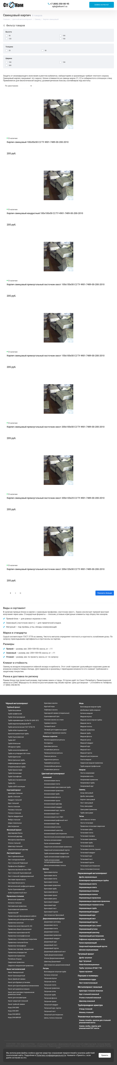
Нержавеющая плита (88, 887)
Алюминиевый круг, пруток (54, 810)
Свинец (82, 790)
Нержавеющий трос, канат (90, 926)
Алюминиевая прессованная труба (57, 787)
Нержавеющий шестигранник (91, 936)
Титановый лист (86, 859)
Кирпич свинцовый (87, 799)
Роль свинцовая (86, 806)
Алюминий (47, 777)
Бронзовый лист (50, 908)
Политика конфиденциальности (51, 1055)
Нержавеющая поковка (89, 891)
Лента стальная (14, 806)
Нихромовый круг (86, 786)
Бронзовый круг (50, 905)
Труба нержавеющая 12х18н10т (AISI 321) (23, 720)
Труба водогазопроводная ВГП (19, 724)
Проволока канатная (16, 923)
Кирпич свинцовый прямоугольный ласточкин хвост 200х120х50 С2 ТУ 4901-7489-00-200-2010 (55, 569)
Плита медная (85, 759)
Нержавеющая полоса (88, 894)
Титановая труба (86, 843)
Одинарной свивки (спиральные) (56, 713)
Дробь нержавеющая (88, 877)
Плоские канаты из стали (54, 720)
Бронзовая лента (50, 875)
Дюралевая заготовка (52, 922)
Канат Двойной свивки (16, 979)
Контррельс (48, 743)
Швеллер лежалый (87, 1001)
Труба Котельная (14, 743)
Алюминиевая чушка (52, 800)
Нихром (82, 770)
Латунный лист (50, 1011)
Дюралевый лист (50, 945)
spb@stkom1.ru (59, 6)
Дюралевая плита (51, 928)
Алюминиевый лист (51, 814)
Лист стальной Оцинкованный (19, 873)
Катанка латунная (51, 975)
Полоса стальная (14, 813)
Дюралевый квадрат (52, 938)
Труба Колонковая (15, 773)
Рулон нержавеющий (88, 943)
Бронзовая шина (50, 899)
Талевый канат (49, 726)
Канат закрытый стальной (18, 1001)
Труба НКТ (12, 740)
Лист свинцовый (86, 803)
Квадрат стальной (15, 800)
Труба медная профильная (90, 766)
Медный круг (85, 746)
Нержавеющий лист (87, 919)
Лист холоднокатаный (16, 860)
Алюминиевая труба (51, 794)
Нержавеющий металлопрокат (92, 873)
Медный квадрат (86, 743)
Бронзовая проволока (52, 885)
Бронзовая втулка (51, 872)
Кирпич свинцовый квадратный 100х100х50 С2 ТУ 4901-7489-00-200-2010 (45, 213)
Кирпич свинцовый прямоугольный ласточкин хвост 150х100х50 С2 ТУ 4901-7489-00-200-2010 (55, 355)
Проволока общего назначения (19, 929)
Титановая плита (86, 833)
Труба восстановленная (17, 780)
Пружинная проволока (16, 956)
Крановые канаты (51, 703)
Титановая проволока (88, 839)
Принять (104, 1055)
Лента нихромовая (87, 773)
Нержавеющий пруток (88, 922)
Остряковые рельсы (51, 750)
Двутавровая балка (15, 833)
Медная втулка (86, 716)
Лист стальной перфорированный (21, 876)
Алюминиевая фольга (52, 797)
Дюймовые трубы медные (90, 710)
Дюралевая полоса (51, 932)
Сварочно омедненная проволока (20, 966)
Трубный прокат (13, 707)
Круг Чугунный (85, 961)
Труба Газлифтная (14, 776)
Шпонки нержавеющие (88, 950)
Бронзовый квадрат (51, 902)
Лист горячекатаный (16, 856)
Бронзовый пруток (51, 912)
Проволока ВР (13, 913)
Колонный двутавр (15, 836)
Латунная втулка (50, 978)
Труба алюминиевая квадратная (56, 853)
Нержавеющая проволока (90, 898)
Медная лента (85, 723)
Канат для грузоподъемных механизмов (23, 986)
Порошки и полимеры (88, 976)
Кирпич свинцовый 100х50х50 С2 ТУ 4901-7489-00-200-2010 (37, 142)
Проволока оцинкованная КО (19, 932)
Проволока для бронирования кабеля (22, 916)
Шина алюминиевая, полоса (55, 865)
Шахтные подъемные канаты (55, 733)
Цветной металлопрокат (53, 773)
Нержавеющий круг (87, 915)
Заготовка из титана (88, 819)
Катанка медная (86, 713)
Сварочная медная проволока (91, 763)
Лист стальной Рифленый (18, 863)
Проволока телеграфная (17, 946)
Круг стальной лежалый (89, 994)
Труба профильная (15, 714)
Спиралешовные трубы (16, 767)
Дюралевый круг (50, 942)
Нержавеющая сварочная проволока (94, 901)
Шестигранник (13, 826)
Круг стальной (13, 803)
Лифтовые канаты (51, 710)
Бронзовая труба (50, 889)
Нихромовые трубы (87, 783)
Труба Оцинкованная (16, 737)
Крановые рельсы (51, 746)
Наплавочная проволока (17, 906)
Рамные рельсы (50, 756)
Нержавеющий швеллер (89, 932)
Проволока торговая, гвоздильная (20, 949)
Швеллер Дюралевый (52, 961)
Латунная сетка (50, 991)
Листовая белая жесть (16, 883)
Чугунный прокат (86, 954)
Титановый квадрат (87, 853)
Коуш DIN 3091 (13, 1011)
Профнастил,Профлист (16, 866)
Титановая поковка (87, 836)
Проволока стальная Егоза (18, 942)
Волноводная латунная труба (55, 972)
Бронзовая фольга (51, 892)
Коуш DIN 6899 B (14, 1014)
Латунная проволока (52, 988)
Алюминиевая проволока (53, 790)
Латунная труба (50, 995)
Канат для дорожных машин (19, 989)
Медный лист (85, 750)
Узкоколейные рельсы (52, 766)
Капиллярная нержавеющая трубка (94, 880)
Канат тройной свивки (16, 1004)
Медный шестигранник (89, 756)
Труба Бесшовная (14, 710)
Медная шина (85, 740)
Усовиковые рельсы (51, 769)
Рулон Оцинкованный (16, 889)
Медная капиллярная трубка (91, 720)
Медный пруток (86, 753)
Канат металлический (16, 969)
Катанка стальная (15, 903)
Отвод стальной (85, 1009)
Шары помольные (15, 823)
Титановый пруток (87, 862)
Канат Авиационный (16, 972)
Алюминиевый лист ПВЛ (53, 817)
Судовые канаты (50, 723)
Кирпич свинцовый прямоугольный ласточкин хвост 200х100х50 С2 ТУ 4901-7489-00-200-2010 (55, 426)
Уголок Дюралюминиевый (54, 958)
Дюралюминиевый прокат (54, 919)
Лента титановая (86, 823)
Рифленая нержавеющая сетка (92, 939)
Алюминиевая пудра (87, 979)
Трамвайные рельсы (52, 763)
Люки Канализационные (89, 965)
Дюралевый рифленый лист (55, 952)
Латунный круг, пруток (52, 1008)
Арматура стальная (15, 793)
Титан (81, 816)
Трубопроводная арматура (90, 1005)
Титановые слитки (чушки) (90, 849)
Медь (81, 703)
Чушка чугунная (85, 972)
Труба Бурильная (14, 757)
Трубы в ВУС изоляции (16, 786)
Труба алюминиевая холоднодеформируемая (53, 861)
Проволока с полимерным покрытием (22, 939)
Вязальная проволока (16, 899)
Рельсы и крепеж (50, 736)
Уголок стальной (14, 843)
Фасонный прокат (14, 830)
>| (20, 593)
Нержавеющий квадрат (89, 912)
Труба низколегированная (18, 750)
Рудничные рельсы (51, 759)
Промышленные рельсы (53, 753)
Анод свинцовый (86, 793)
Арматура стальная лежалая (91, 991)
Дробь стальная (14, 796)
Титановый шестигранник (90, 866)
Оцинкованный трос (51, 716)
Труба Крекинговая (15, 770)
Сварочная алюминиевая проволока (58, 847)
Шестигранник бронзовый (54, 915)
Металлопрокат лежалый (90, 987)
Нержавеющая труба (88, 908)
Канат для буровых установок (19, 982)
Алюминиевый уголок (52, 827)
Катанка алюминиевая (52, 840)
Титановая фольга (87, 846)
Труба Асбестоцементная (17, 730)
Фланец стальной (86, 1012)
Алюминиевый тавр (51, 824)
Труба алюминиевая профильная (56, 857)
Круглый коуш (49, 706)
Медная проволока (87, 730)
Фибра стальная (14, 820)
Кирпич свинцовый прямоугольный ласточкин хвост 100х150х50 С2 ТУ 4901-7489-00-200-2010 (55, 284)
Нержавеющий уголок (88, 929)
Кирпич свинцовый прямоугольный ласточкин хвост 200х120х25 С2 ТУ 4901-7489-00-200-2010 (55, 498)
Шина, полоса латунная (53, 1018)
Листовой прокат (14, 853)
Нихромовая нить (86, 776)
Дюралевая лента (51, 925)
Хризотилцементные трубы (18, 734)
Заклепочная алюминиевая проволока (59, 837)
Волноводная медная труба (90, 707)
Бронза (46, 869)
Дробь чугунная (85, 958)
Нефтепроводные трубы (17, 763)
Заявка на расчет (101, 5)
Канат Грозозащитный (16, 976)
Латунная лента (50, 982)
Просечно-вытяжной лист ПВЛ (19, 870)
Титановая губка (86, 829)
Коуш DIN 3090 (13, 1007)
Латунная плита (50, 985)
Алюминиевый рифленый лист (56, 820)
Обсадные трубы (14, 747)
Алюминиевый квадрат (53, 807)
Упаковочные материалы (90, 1016)
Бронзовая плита (50, 879)
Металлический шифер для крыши (21, 886)
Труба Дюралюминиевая (53, 955)
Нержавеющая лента (88, 884)
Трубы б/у (11, 783)
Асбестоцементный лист (17, 893)
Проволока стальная (15, 896)
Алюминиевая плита (52, 784)
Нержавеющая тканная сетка (91, 905)
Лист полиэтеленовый (88, 983)
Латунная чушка (50, 1001)
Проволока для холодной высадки (21, 919)
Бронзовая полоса (51, 882)
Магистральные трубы (16, 760)
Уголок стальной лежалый (90, 998)
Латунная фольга (50, 998)
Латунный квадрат (51, 1005)
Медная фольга (86, 736)
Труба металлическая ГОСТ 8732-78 (21, 727)
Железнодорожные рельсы (54, 740)
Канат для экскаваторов (17, 997)
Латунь (46, 968)
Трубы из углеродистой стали (19, 753)
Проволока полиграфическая (19, 936)
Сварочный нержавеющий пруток (93, 946)
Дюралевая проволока (52, 935)
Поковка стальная (15, 810)
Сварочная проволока (16, 962)
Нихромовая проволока (89, 780)
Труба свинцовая (86, 813)
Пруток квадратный (15, 816)
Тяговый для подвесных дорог (55, 730)
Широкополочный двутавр (18, 849)
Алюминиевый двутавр (53, 804)
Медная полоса (86, 726)
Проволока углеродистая (17, 952)
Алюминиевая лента (52, 781)
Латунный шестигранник (53, 1015)
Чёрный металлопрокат (17, 703)
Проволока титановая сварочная (92, 826)
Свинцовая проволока (88, 809)
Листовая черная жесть (17, 879)
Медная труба (85, 733)
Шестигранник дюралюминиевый (57, 965)
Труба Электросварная (16, 717)
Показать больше (104, 593)
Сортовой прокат (14, 790)
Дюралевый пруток (51, 948)
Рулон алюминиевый (52, 843)
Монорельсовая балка (16, 840)
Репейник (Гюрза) (15, 959)
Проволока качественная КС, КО (20, 926)
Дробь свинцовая (86, 796)
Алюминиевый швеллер (53, 830)
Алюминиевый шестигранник (55, 833)
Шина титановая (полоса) (90, 869)
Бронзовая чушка (50, 895)
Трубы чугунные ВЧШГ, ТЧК (90, 968)
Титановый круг (86, 856)
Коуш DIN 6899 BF (14, 1017)
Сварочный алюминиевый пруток (57, 850)
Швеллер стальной (15, 846)
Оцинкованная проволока (18, 909)
